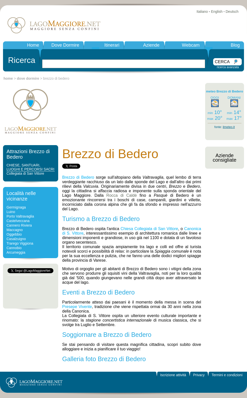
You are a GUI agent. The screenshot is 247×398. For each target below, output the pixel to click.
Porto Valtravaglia (20, 216)
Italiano (202, 12)
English (216, 12)
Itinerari (111, 45)
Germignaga (16, 207)
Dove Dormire (65, 45)
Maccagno (15, 230)
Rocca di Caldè (121, 195)
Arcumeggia (16, 252)
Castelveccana (18, 221)
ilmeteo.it (229, 127)
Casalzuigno (16, 239)
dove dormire (28, 78)
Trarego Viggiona (20, 243)
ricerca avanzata (228, 67)
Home (33, 45)
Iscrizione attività (173, 375)
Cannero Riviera (19, 225)
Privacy (199, 375)
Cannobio (14, 248)
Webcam (191, 45)
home (8, 78)
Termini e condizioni (227, 375)
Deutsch (232, 12)
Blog (235, 45)
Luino (11, 212)
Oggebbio (14, 234)
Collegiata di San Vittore (25, 173)
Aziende (151, 45)
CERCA (222, 61)
